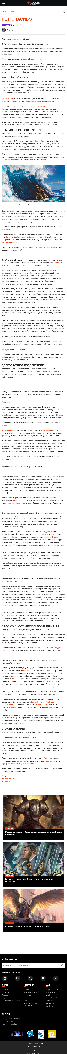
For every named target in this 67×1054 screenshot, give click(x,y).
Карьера (27, 995)
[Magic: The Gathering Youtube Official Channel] (43, 978)
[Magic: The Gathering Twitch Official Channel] (17, 978)
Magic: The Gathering (54, 989)
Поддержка (28, 998)
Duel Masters (7, 1021)
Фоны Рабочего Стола (11, 1000)
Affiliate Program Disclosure (31, 1004)
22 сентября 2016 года (36, 106)
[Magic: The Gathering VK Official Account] (5, 978)
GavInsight (6, 781)
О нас (26, 989)
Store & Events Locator (55, 998)
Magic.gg (49, 995)
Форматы (5, 992)
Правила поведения (33, 1047)
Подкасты (6, 998)
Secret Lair (50, 1003)
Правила (5, 995)
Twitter (46, 758)
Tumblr (19, 761)
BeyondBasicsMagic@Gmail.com (21, 763)
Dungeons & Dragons (11, 1019)
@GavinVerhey (8, 98)
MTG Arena (50, 992)
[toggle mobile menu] (3, 2)
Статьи (5, 989)
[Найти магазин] (62, 965)
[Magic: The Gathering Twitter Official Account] (30, 978)
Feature (11, 12)
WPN (26, 1000)
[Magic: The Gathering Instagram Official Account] (56, 978)
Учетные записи (30, 992)
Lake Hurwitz (43, 205)
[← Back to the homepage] (33, 2)
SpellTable (50, 1006)
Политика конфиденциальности (33, 1050)
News (4, 12)
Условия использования (33, 1043)
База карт (50, 1000)
